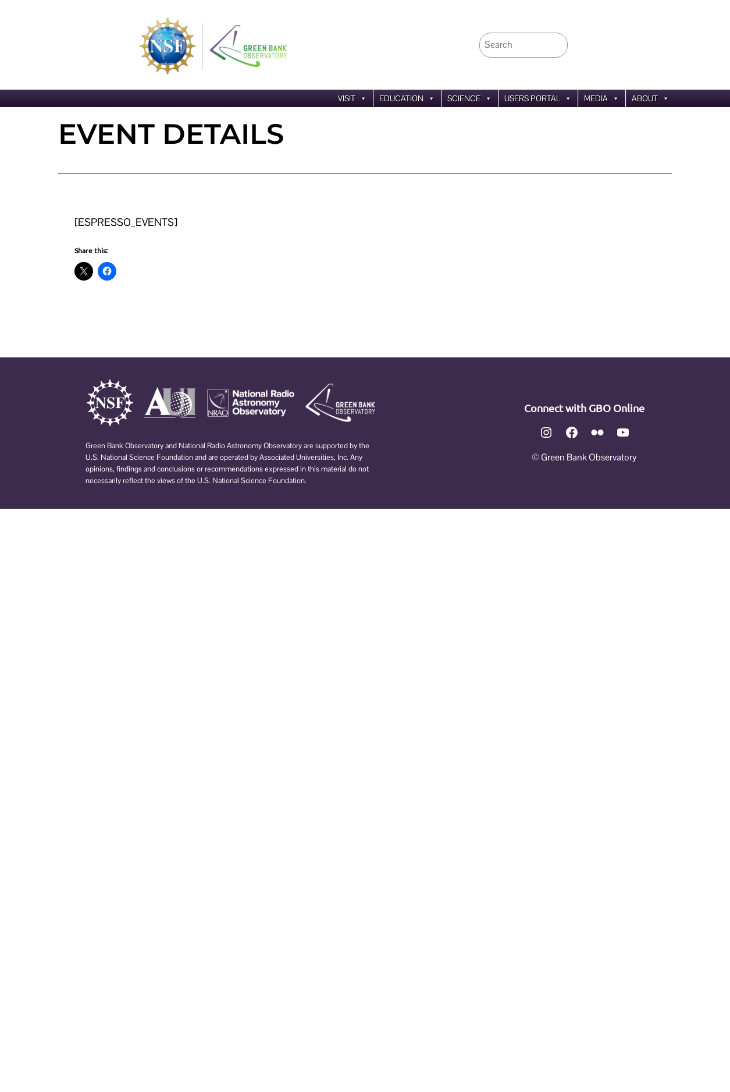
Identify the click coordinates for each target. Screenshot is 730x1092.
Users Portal (538, 98)
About (651, 98)
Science (469, 98)
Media (601, 98)
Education (407, 98)
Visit (352, 98)
